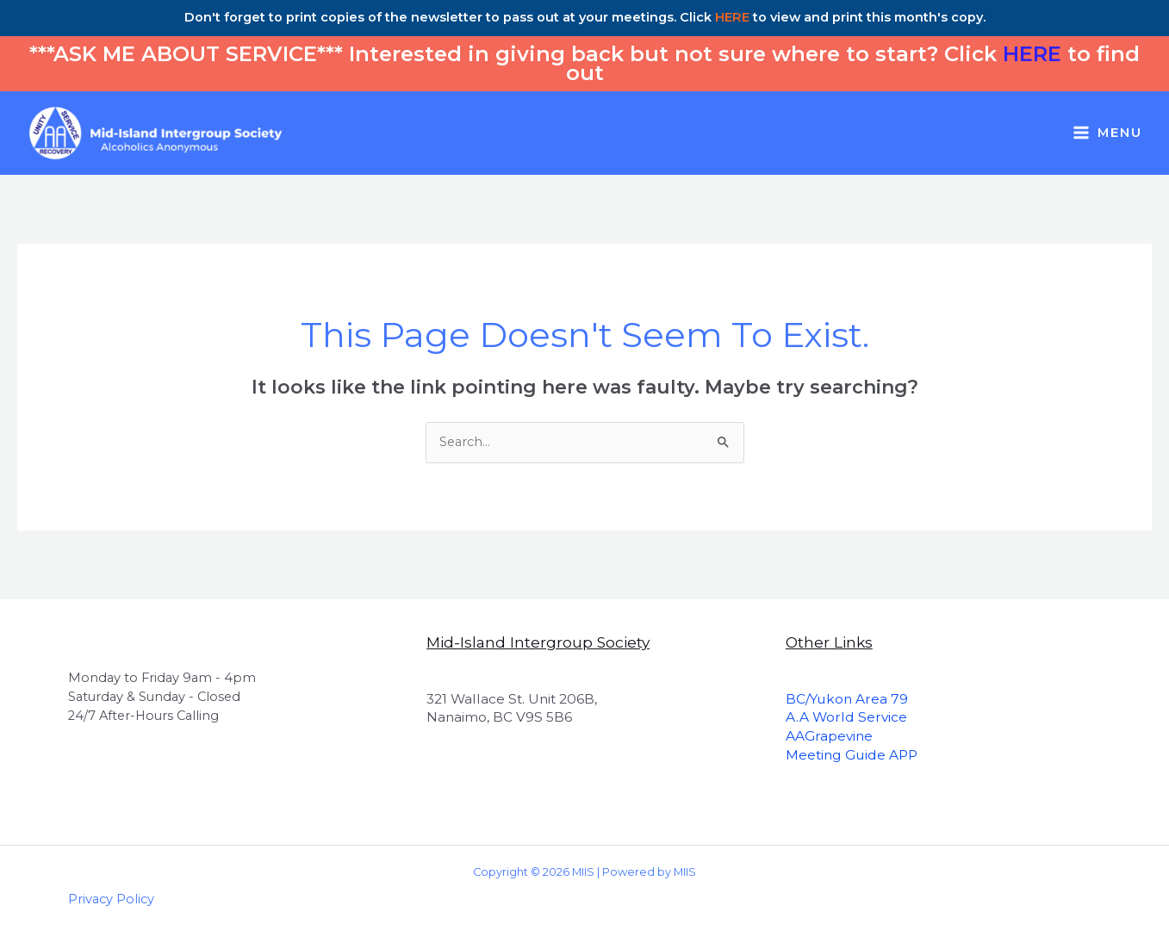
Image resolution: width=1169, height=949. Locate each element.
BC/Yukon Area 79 (847, 699)
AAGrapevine (829, 736)
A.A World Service (846, 717)
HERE (732, 17)
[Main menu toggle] (1107, 133)
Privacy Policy (111, 899)
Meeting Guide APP (851, 755)
